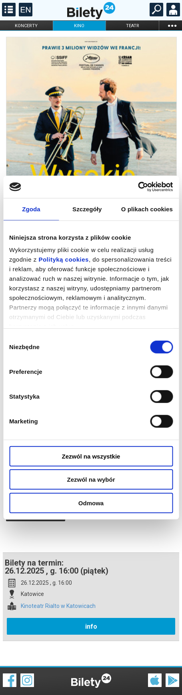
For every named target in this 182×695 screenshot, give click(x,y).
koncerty (26, 25)
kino (79, 25)
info (91, 598)
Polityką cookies (63, 259)
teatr (132, 25)
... (172, 25)
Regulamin (16, 674)
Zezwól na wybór (91, 479)
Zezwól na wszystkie (91, 456)
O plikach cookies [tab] (147, 208)
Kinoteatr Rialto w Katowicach (58, 578)
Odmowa (91, 502)
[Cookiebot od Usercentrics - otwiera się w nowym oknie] (138, 187)
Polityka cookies (91, 679)
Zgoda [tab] (31, 208)
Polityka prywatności (162, 679)
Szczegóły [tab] (87, 208)
